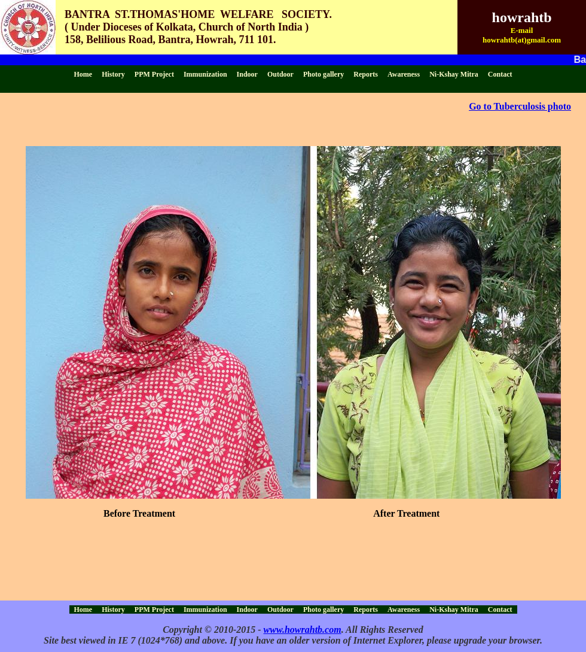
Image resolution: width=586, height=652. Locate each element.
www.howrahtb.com (302, 629)
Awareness (403, 74)
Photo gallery (323, 74)
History (113, 74)
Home (83, 74)
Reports (365, 74)
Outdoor (280, 74)
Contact (500, 74)
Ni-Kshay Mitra (453, 74)
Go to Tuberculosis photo (520, 106)
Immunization (205, 74)
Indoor (247, 74)
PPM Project (154, 74)
